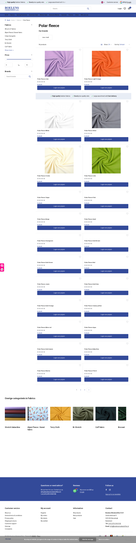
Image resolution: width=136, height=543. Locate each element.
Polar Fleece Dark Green (49, 194)
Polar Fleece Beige (110, 149)
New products (77, 515)
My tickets (44, 518)
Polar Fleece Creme (78, 120)
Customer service (112, 2)
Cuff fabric (8, 46)
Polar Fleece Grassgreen (80, 171)
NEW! (6, 15)
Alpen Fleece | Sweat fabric (13, 32)
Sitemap (7, 526)
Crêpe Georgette (10, 36)
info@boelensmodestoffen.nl (119, 526)
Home (13, 20)
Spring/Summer (22, 15)
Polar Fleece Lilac (46, 76)
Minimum (10, 65)
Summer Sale (33, 15)
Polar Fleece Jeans (110, 194)
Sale (74, 518)
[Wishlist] (125, 8)
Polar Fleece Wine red (48, 239)
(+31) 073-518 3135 (114, 523)
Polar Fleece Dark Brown (112, 171)
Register (43, 513)
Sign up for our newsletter (113, 494)
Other (77, 15)
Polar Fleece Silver (46, 120)
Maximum (28, 65)
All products (77, 513)
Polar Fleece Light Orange (81, 76)
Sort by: (117, 44)
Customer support (10, 523)
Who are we (84, 15)
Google (129, 2)
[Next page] (89, 281)
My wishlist (44, 521)
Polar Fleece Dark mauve (112, 239)
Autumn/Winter (54, 15)
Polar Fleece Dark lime (48, 217)
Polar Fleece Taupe (47, 149)
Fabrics (12, 15)
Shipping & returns (11, 521)
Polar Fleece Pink (77, 149)
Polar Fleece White (110, 76)
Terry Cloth (8, 39)
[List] (102, 45)
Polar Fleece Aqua (78, 239)
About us (8, 513)
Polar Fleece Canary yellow (113, 217)
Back (7, 20)
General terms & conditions (13, 515)
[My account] (120, 8)
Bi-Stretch (8, 43)
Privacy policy (9, 518)
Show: (106, 44)
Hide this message (87, 539)
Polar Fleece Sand (46, 171)
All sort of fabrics (10, 29)
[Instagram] (110, 490)
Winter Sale (43, 15)
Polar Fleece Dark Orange (81, 217)
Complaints (8, 529)
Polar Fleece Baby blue (48, 262)
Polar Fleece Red (77, 194)
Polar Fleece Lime (109, 120)
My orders (44, 515)
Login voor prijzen (51, 86)
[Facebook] (106, 490)
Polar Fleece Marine (78, 262)
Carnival (63, 15)
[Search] (71, 8)
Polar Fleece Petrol (110, 262)
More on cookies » (104, 539)
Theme (70, 15)
